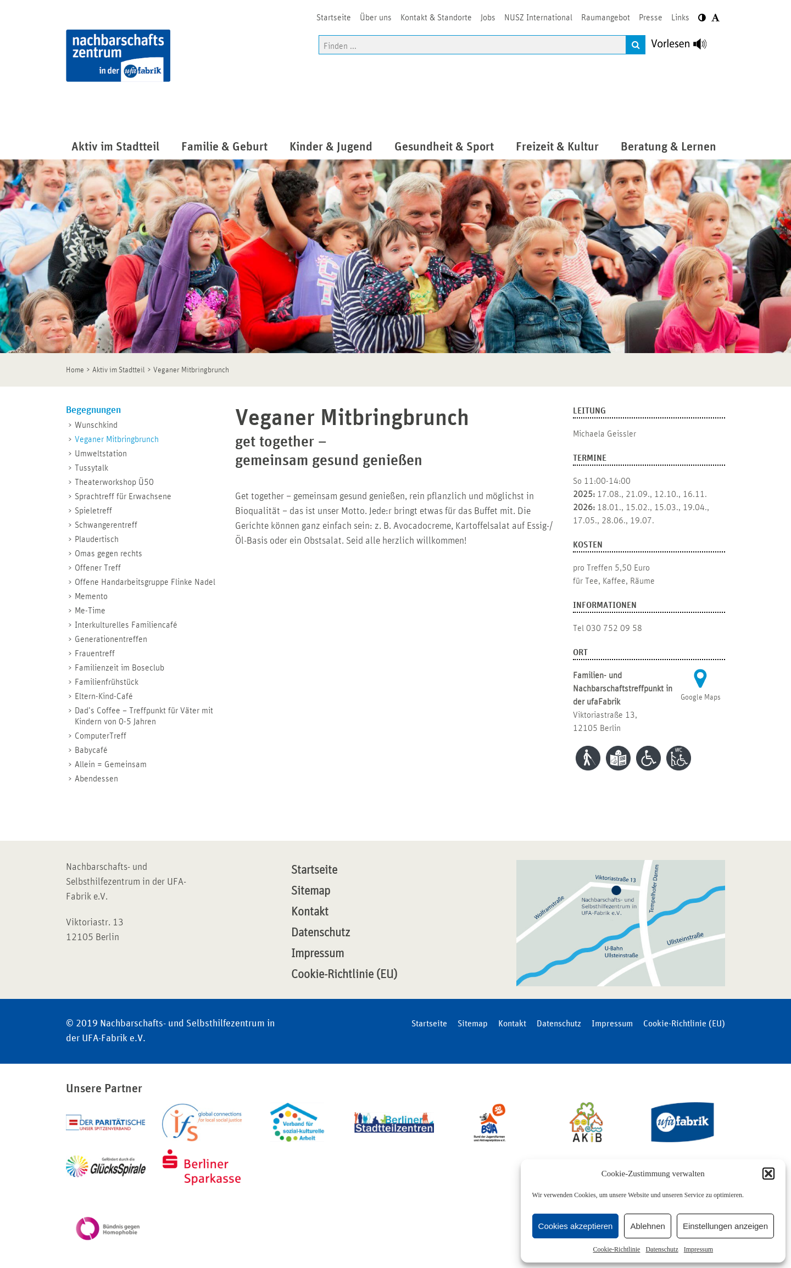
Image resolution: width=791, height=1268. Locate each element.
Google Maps (701, 697)
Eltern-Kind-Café (104, 696)
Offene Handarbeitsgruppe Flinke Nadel (145, 582)
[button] (768, 1173)
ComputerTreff (100, 735)
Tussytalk (91, 467)
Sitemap (310, 891)
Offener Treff (98, 567)
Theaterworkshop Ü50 (114, 482)
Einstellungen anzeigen (725, 1226)
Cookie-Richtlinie (616, 1249)
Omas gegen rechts (108, 553)
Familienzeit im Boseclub (119, 667)
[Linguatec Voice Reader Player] (685, 46)
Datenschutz (661, 1249)
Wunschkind (96, 425)
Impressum (698, 1249)
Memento (91, 596)
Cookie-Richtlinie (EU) (344, 975)
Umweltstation (101, 453)
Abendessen (96, 778)
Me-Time (90, 610)
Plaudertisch (97, 539)
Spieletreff (93, 510)
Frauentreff (95, 653)
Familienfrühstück (106, 682)
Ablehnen (647, 1226)
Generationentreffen (111, 639)
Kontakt (309, 912)
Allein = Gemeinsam (111, 764)
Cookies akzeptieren (575, 1226)
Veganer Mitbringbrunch (117, 439)
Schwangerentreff (106, 525)
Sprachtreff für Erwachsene (123, 496)
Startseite (314, 870)
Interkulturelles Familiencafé (126, 625)
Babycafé (91, 750)
